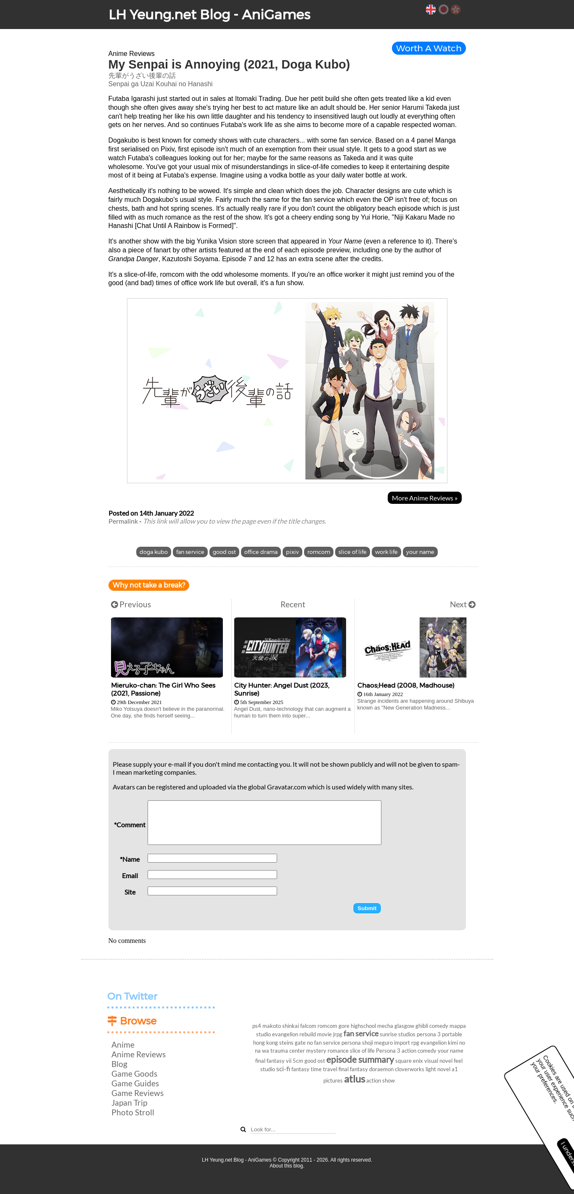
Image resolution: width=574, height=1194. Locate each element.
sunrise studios (397, 1034)
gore (344, 1025)
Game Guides (135, 1083)
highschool (363, 1025)
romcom (318, 552)
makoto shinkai (280, 1025)
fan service (190, 552)
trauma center (287, 1050)
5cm (298, 1060)
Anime (123, 1044)
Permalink (123, 521)
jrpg (337, 1034)
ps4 (256, 1025)
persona (351, 1042)
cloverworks (409, 1069)
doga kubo (154, 552)
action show (380, 1080)
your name (420, 552)
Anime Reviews (138, 1054)
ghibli (421, 1025)
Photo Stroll (132, 1112)
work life (386, 552)
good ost (224, 552)
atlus (354, 1078)
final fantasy (353, 1069)
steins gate (292, 1042)
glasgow (404, 1025)
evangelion (434, 1042)
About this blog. (287, 1166)
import (402, 1042)
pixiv (292, 552)
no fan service (323, 1042)
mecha (385, 1025)
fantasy (300, 1069)
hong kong (265, 1042)
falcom (308, 1025)
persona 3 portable (439, 1034)
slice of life (353, 552)
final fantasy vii (273, 1060)
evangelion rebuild (294, 1034)
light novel (438, 1069)
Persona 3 (388, 1050)
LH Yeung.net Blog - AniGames (209, 14)
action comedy (419, 1050)
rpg (415, 1042)
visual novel (438, 1060)
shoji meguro (377, 1042)
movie (324, 1034)
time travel (324, 1069)
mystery (316, 1050)
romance (338, 1050)
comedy (438, 1025)
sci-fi (283, 1068)
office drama (261, 552)
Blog (119, 1064)
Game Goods (134, 1073)
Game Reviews (137, 1093)
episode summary (360, 1059)
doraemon (381, 1069)
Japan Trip (129, 1102)
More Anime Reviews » (425, 498)
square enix (409, 1060)
